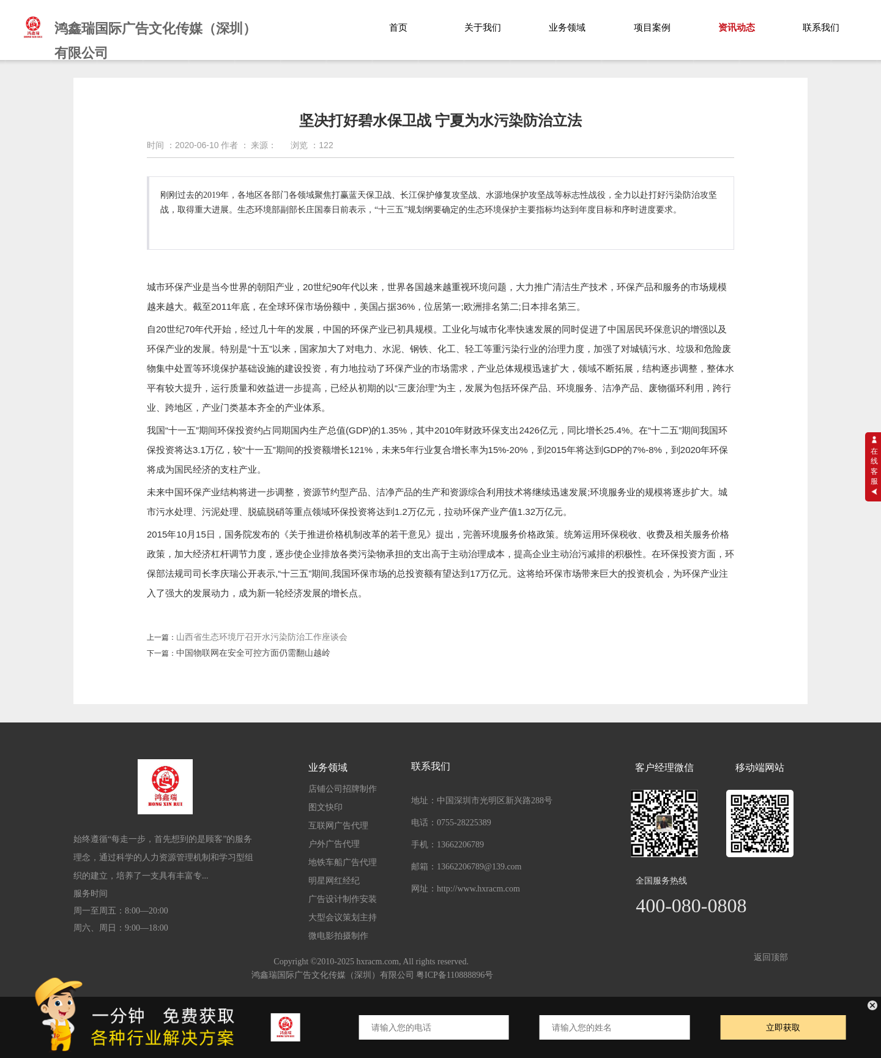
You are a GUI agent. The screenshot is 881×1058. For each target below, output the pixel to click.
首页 (398, 27)
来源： (264, 145)
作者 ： (235, 145)
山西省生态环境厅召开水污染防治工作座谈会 (262, 637)
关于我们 (482, 27)
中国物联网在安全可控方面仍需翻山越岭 (253, 653)
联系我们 (821, 27)
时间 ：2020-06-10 (183, 145)
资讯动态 (736, 27)
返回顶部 (771, 957)
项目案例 (652, 27)
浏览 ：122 (312, 145)
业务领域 (567, 27)
